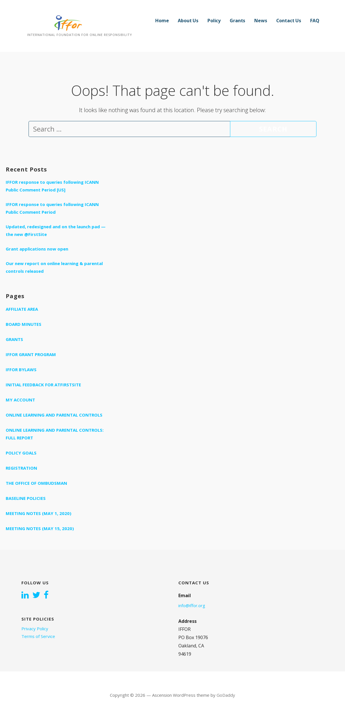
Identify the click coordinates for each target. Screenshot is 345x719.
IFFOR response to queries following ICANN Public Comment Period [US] (52, 186)
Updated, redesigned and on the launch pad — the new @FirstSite (56, 230)
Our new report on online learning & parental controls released (54, 267)
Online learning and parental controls (54, 415)
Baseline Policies (26, 498)
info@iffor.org (191, 605)
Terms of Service (38, 636)
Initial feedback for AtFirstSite (43, 384)
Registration (21, 468)
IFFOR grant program (31, 354)
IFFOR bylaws (21, 369)
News (260, 20)
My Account (20, 400)
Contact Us (288, 20)
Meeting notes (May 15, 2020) (40, 528)
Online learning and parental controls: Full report (55, 434)
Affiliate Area (22, 309)
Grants (237, 20)
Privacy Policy (34, 628)
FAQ (314, 20)
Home (162, 20)
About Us (188, 20)
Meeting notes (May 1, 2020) (38, 513)
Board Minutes (23, 324)
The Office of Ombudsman (36, 483)
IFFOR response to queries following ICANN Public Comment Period (52, 208)
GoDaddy (226, 695)
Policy (214, 20)
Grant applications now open (37, 249)
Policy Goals (21, 453)
